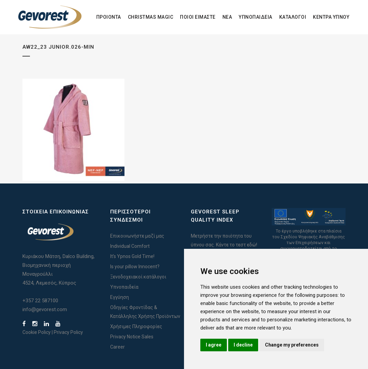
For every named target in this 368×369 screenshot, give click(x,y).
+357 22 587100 (40, 301)
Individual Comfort (130, 246)
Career (117, 347)
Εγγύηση (119, 297)
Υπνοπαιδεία (124, 287)
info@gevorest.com (44, 309)
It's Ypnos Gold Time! (132, 256)
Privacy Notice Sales (131, 336)
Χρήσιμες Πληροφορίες (136, 326)
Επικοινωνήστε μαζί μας (137, 236)
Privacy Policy (68, 332)
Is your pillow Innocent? (135, 266)
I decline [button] (243, 345)
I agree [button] (213, 345)
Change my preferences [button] (292, 345)
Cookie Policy (36, 332)
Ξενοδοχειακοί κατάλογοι (138, 276)
